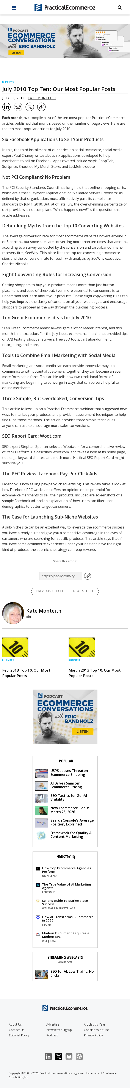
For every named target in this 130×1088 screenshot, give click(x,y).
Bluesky (71, 1056)
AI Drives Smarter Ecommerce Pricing (58, 786)
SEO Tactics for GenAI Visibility (61, 798)
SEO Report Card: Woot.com (31, 436)
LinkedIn (50, 1056)
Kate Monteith (42, 98)
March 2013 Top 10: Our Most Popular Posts (95, 673)
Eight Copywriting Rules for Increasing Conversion (56, 274)
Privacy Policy (93, 1035)
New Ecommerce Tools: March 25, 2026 (62, 810)
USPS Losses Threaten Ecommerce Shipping (61, 773)
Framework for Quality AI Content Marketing (63, 835)
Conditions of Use (96, 1030)
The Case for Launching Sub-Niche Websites (50, 517)
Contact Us (16, 1030)
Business (8, 82)
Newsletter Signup (59, 1030)
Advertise (52, 1024)
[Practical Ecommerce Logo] (64, 7)
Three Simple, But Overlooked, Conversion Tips (53, 398)
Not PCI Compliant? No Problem (36, 177)
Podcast (52, 1035)
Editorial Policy (19, 1035)
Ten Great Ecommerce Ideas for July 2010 (46, 318)
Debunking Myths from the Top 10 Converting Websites (63, 226)
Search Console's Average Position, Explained (64, 823)
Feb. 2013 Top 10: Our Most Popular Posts (26, 673)
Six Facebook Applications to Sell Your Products (52, 139)
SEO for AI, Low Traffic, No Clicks (64, 974)
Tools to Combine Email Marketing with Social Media (59, 355)
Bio (28, 617)
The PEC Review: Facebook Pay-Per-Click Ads (49, 474)
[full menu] (14, 9)
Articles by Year (94, 1024)
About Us (15, 1024)
